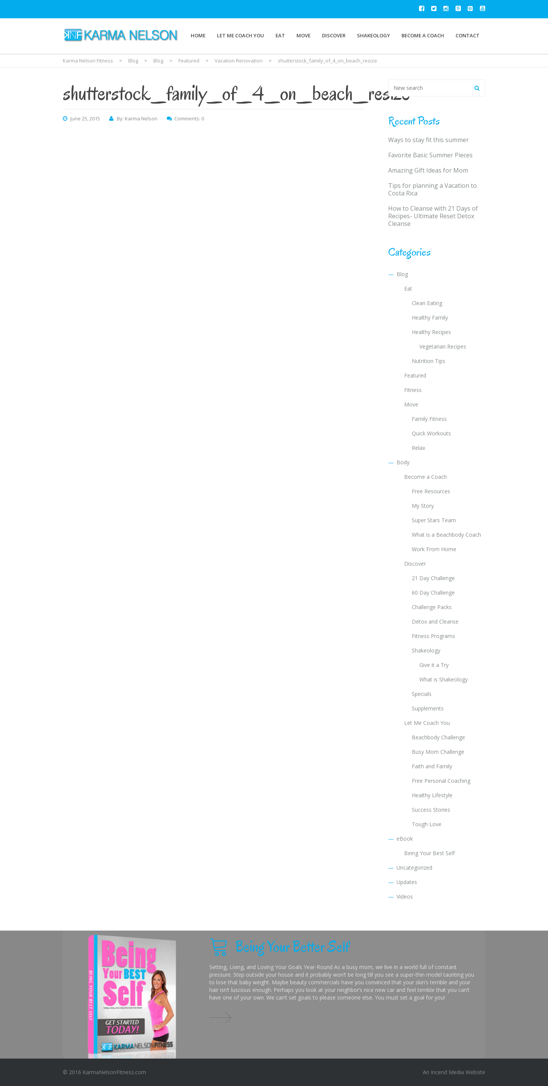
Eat (280, 35)
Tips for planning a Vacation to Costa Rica (432, 189)
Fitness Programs (433, 636)
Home (198, 35)
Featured (415, 375)
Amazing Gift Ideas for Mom (428, 170)
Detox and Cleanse (435, 621)
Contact (468, 35)
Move (303, 35)
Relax (418, 447)
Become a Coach (422, 35)
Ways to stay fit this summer (428, 140)
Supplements (428, 708)
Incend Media (447, 1072)
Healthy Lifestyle (432, 795)
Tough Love (426, 824)
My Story (423, 505)
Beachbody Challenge (438, 737)
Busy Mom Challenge (438, 751)
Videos (405, 896)
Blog (402, 274)
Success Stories (431, 809)
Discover (334, 35)
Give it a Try (434, 665)
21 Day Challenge (433, 578)
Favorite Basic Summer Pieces (430, 155)
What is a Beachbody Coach (446, 534)
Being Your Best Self (429, 853)
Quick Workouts (431, 433)
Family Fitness (429, 418)
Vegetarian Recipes (442, 346)
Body (403, 462)
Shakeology (373, 35)
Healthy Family (430, 317)
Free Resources (431, 491)
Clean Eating (427, 303)
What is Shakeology (443, 679)
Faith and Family (432, 766)
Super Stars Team (434, 520)
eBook (405, 838)
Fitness (413, 389)
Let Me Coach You (240, 35)
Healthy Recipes (431, 332)
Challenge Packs (432, 607)
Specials (422, 693)
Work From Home (434, 549)
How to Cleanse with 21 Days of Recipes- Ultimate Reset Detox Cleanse (433, 216)
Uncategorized (414, 867)
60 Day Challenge (433, 592)
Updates (407, 882)
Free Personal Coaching (441, 780)
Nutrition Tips (428, 361)
